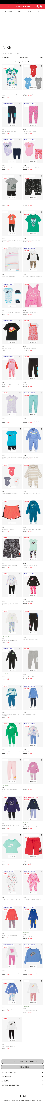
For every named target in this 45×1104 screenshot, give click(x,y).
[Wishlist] (38, 7)
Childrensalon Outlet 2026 (20, 1100)
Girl (29, 11)
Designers (8, 11)
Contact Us (6, 1077)
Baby (20, 11)
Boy (39, 11)
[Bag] (42, 7)
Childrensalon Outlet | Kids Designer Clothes (22, 7)
